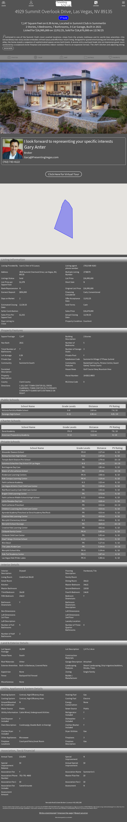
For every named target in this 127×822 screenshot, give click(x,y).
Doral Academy (8, 431)
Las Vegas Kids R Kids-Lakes (14, 558)
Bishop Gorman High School (14, 456)
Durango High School (11, 414)
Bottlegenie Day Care (11, 467)
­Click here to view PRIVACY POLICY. (88, 808)
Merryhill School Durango (13, 524)
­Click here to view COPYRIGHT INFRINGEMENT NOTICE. (66, 808)
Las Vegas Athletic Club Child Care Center (19, 486)
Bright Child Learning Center (14, 493)
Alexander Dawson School (13, 452)
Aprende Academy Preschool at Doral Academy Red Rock (26, 512)
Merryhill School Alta (11, 550)
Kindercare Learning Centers (14, 474)
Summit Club (81, 23)
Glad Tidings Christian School (14, 539)
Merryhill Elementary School (14, 520)
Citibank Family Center (12, 531)
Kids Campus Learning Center (14, 478)
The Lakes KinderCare (11, 546)
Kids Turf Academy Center (13, 554)
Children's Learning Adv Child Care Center (19, 508)
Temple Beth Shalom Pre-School (16, 459)
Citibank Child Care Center (13, 535)
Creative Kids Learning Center (15, 516)
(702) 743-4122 (11, 161)
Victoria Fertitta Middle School (15, 410)
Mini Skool (6, 542)
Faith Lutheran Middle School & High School (21, 497)
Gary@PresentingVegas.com (41, 157)
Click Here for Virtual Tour (63, 174)
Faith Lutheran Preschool (13, 505)
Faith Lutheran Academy (12, 482)
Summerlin (99, 23)
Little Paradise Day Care (12, 501)
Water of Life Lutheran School (15, 471)
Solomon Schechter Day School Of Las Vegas (21, 463)
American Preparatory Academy (15, 435)
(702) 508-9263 (89, 265)
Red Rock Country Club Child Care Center (19, 490)
